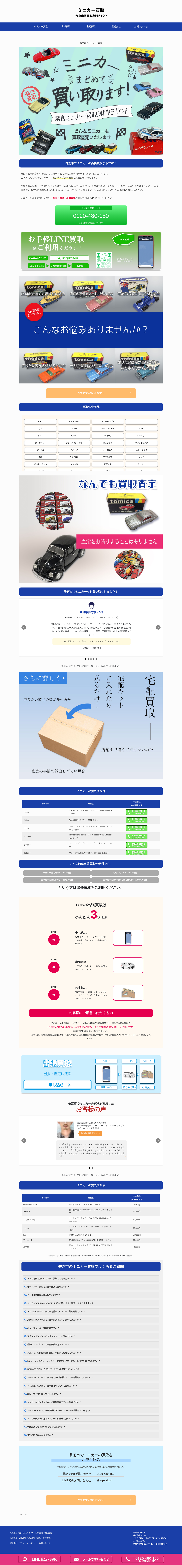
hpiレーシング (141, 450)
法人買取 (32, 1538)
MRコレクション (40, 464)
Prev (23, 627)
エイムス (74, 464)
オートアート (74, 422)
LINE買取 (23, 1538)
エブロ (74, 429)
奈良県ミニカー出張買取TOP (22, 1533)
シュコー (141, 464)
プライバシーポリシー (28, 1544)
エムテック (107, 443)
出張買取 (39, 1533)
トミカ (40, 422)
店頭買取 (13, 1538)
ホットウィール (107, 429)
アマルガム (107, 457)
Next (158, 627)
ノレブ (141, 422)
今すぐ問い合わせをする (91, 393)
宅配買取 (48, 1533)
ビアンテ (107, 464)
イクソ (40, 436)
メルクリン (141, 436)
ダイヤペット (40, 443)
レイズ (141, 457)
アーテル (40, 450)
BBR (40, 457)
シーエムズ (107, 450)
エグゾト (74, 436)
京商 (40, 429)
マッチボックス (141, 443)
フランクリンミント (74, 443)
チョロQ (107, 436)
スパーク (74, 450)
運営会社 (13, 1544)
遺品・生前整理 (43, 1538)
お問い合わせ (44, 1544)
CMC (141, 429)
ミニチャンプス (107, 422)
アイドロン (74, 457)
